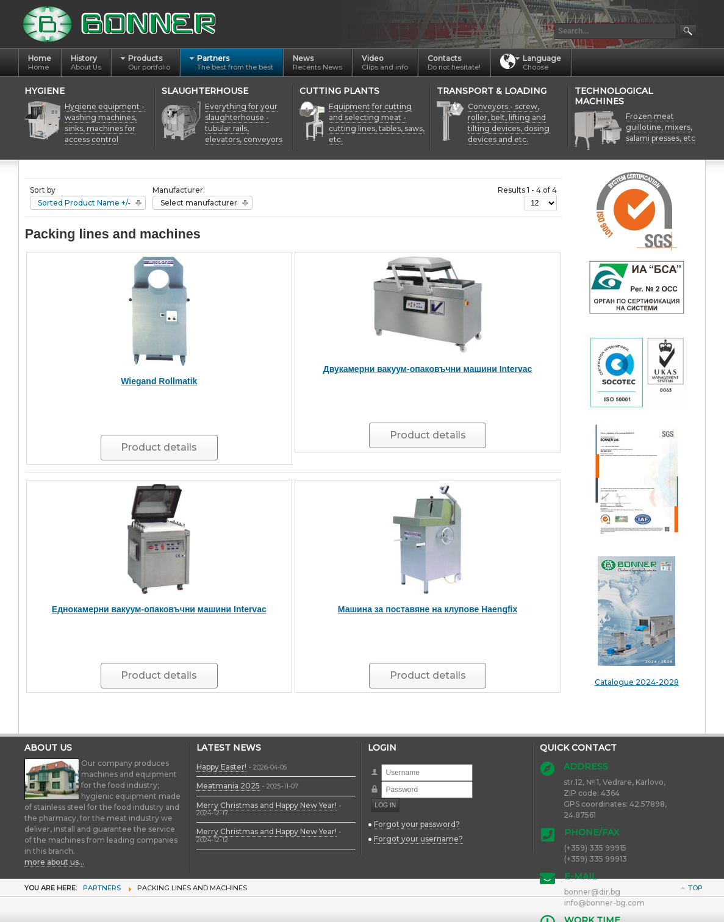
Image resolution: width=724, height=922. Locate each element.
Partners (102, 888)
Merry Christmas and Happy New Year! (266, 805)
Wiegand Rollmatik (159, 381)
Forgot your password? (417, 824)
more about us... (54, 862)
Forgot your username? (418, 838)
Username (381, 764)
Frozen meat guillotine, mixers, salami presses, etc (660, 127)
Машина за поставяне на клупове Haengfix (428, 609)
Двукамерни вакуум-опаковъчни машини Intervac (427, 369)
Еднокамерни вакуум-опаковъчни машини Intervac (159, 609)
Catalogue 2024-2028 (637, 621)
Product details (159, 447)
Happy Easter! (221, 766)
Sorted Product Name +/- (84, 202)
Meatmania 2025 (228, 785)
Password (381, 781)
